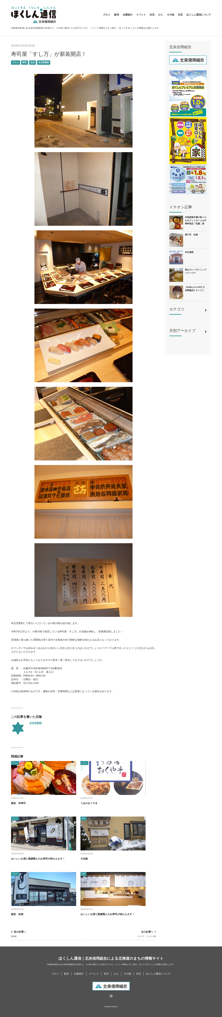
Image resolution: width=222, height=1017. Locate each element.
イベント (141, 14)
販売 (116, 14)
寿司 (24, 62)
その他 (170, 14)
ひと (160, 14)
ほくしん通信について (198, 14)
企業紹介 (128, 14)
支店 (180, 14)
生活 (152, 14)
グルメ (106, 14)
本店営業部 (43, 62)
